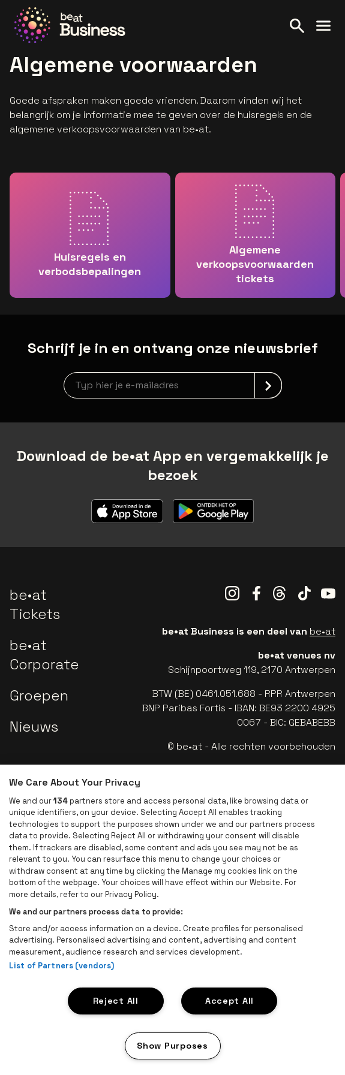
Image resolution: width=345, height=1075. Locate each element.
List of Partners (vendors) (61, 966)
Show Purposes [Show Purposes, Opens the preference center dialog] (172, 1045)
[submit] (268, 385)
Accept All (229, 1000)
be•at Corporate (44, 655)
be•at (322, 631)
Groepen (39, 695)
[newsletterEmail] (173, 385)
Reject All (116, 1000)
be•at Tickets (35, 604)
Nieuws (34, 726)
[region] (172, 920)
